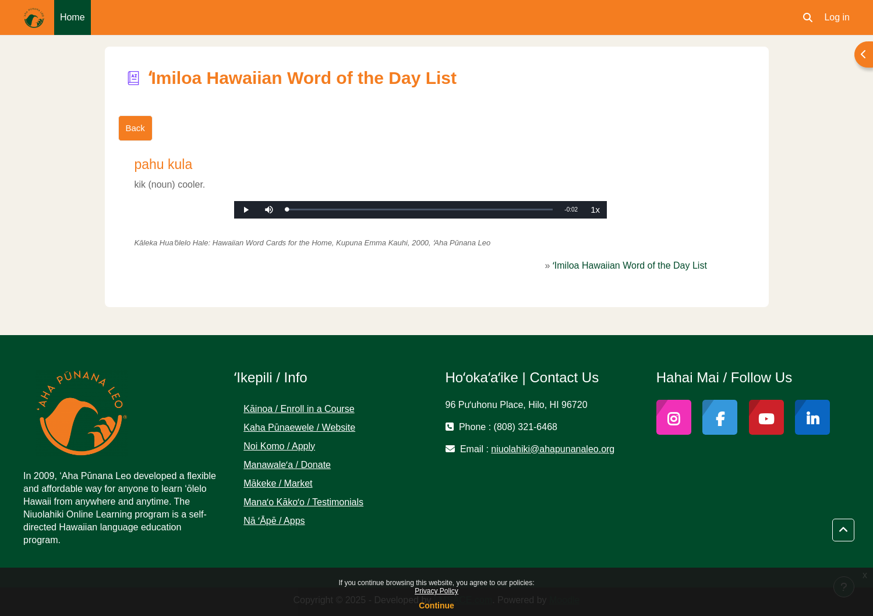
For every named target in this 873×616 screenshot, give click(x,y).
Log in (837, 17)
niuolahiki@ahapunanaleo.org (552, 449)
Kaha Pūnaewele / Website (299, 427)
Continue (436, 605)
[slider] (420, 209)
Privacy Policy (436, 591)
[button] (808, 17)
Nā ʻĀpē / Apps (274, 521)
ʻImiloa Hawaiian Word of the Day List (630, 265)
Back (135, 128)
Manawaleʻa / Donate (287, 465)
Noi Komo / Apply (279, 446)
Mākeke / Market (277, 483)
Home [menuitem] (72, 17)
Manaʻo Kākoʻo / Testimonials (303, 502)
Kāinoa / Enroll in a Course (298, 409)
